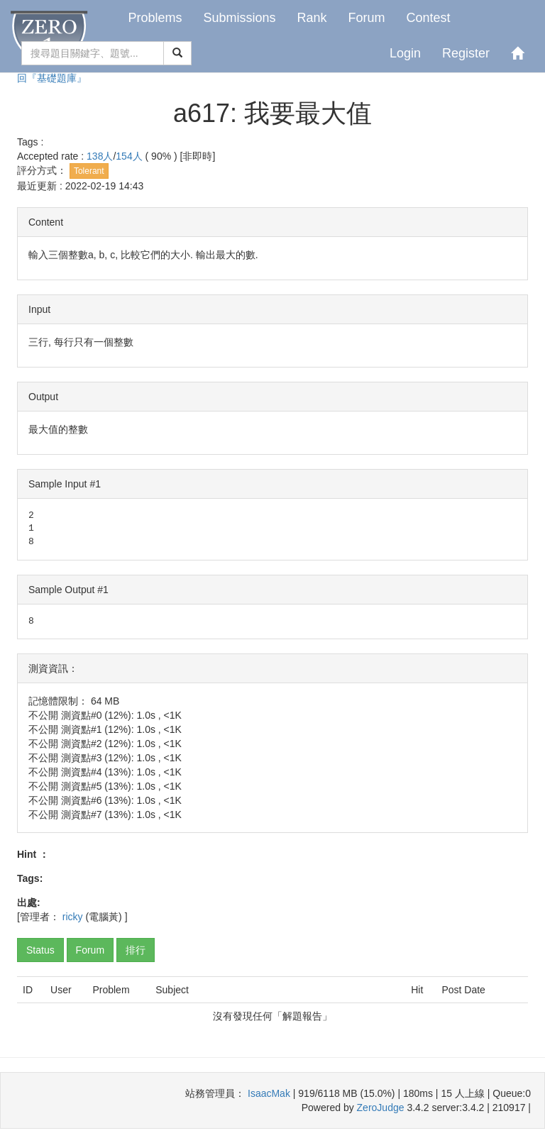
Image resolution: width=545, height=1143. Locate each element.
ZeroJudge (380, 1107)
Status (40, 950)
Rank (311, 18)
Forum (366, 18)
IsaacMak (269, 1093)
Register (466, 53)
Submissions (239, 18)
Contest (429, 18)
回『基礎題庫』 (52, 78)
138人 (100, 156)
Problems (155, 18)
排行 (135, 950)
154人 (130, 156)
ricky (72, 916)
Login (405, 53)
